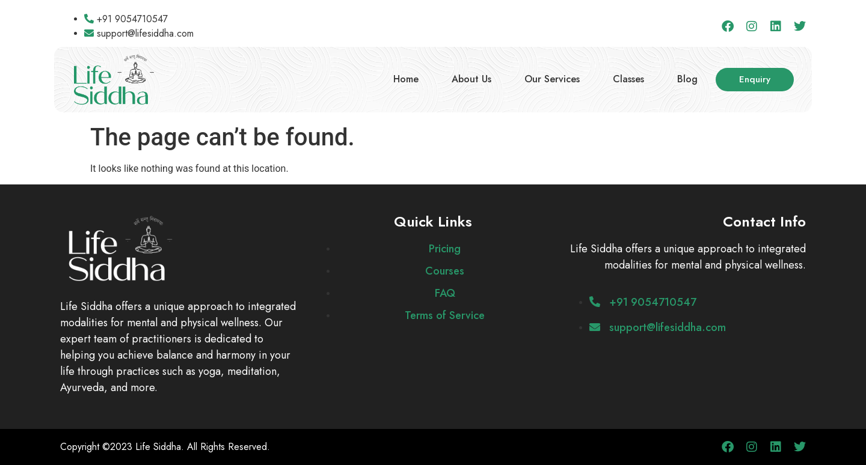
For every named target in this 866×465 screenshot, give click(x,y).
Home (406, 79)
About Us (471, 79)
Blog (687, 79)
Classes (628, 79)
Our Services (552, 79)
